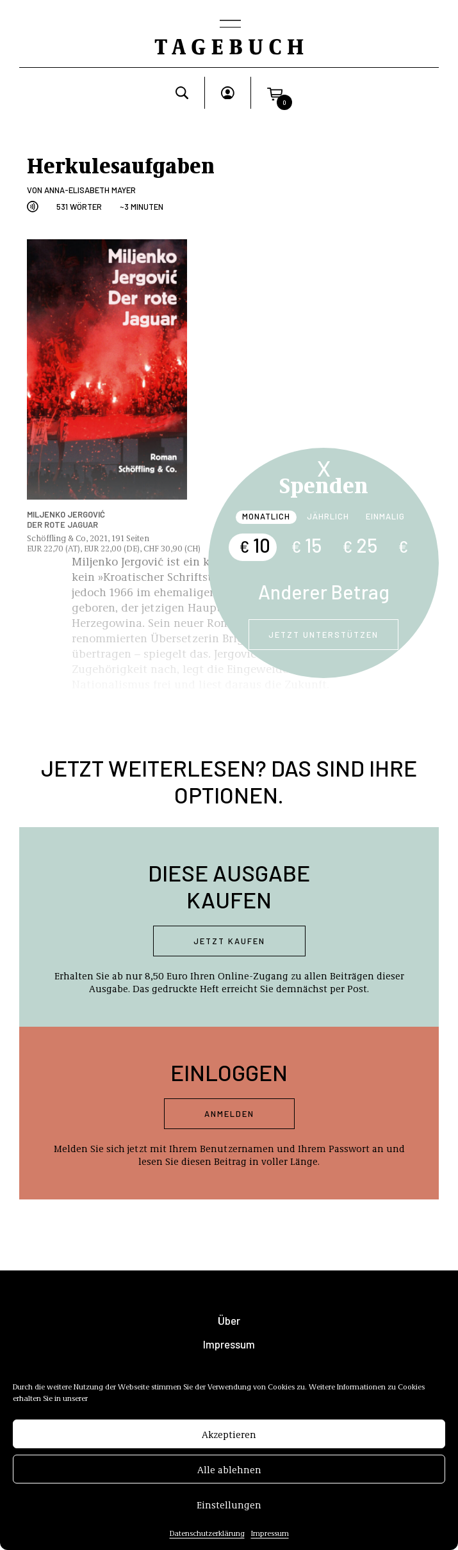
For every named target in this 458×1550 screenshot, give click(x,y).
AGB (229, 1368)
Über (229, 1320)
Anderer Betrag (323, 591)
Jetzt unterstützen (323, 634)
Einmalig (385, 516)
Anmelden (229, 1114)
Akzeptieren (229, 1447)
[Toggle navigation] (229, 25)
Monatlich (266, 516)
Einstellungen (229, 1517)
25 (359, 545)
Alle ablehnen (229, 1482)
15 (306, 545)
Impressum (229, 1344)
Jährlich (328, 516)
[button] (274, 92)
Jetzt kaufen (229, 941)
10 (254, 545)
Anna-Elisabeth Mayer (90, 190)
